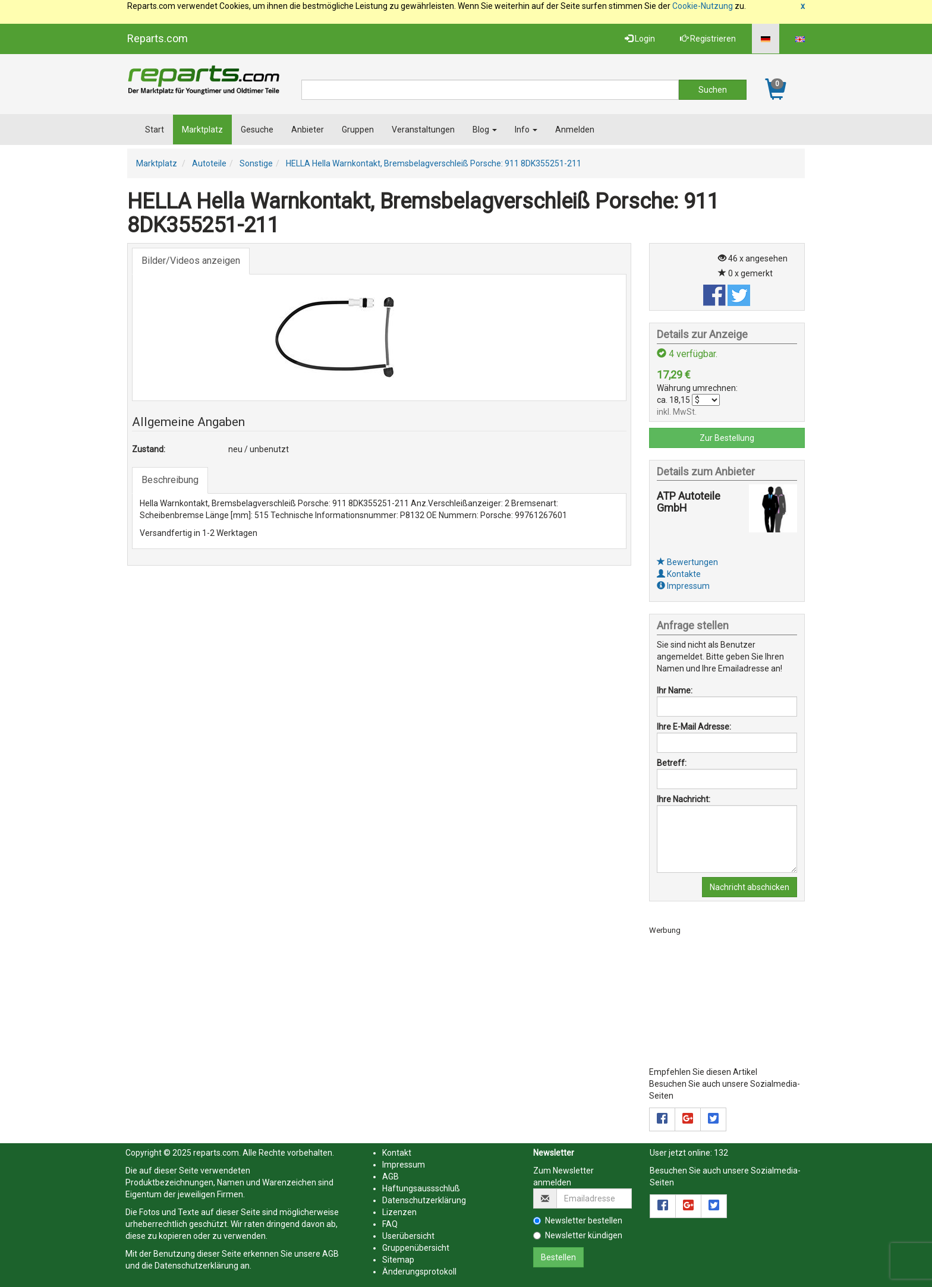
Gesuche (257, 129)
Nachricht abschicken (749, 887)
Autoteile (209, 163)
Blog (485, 129)
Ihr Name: (674, 690)
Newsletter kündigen (577, 1235)
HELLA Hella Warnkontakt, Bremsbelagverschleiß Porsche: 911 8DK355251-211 (433, 163)
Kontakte (679, 574)
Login (640, 38)
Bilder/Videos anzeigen (190, 260)
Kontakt (396, 1152)
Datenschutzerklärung (196, 1265)
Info (526, 129)
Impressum (683, 586)
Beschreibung (170, 479)
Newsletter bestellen (577, 1220)
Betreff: (672, 763)
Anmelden (574, 129)
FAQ (390, 1224)
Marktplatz (202, 129)
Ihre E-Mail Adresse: (694, 726)
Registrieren (708, 38)
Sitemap (398, 1259)
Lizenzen (399, 1212)
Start (154, 129)
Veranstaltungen (423, 129)
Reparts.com (157, 38)
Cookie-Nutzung (702, 6)
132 (721, 1152)
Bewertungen (687, 562)
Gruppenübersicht (415, 1248)
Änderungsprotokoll (419, 1271)
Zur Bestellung (727, 438)
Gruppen (358, 129)
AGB (330, 1253)
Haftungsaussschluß (421, 1188)
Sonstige (256, 163)
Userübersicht (408, 1236)
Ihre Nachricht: (683, 799)
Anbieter (307, 129)
